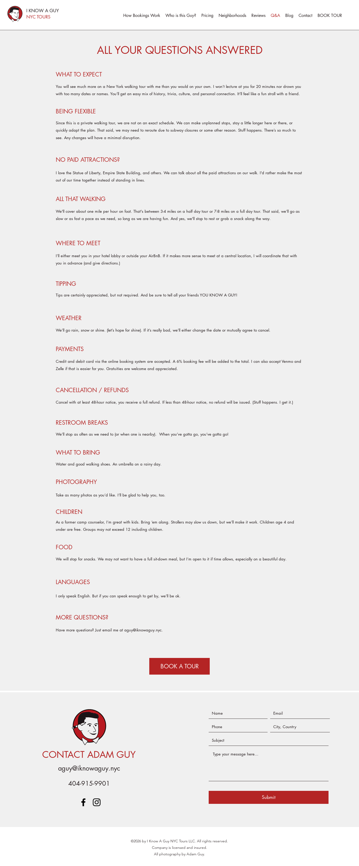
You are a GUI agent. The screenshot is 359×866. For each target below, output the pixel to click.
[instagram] (96, 802)
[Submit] (269, 797)
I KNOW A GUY (42, 11)
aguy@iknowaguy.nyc (143, 630)
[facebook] (83, 802)
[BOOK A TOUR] (179, 666)
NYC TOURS (38, 17)
